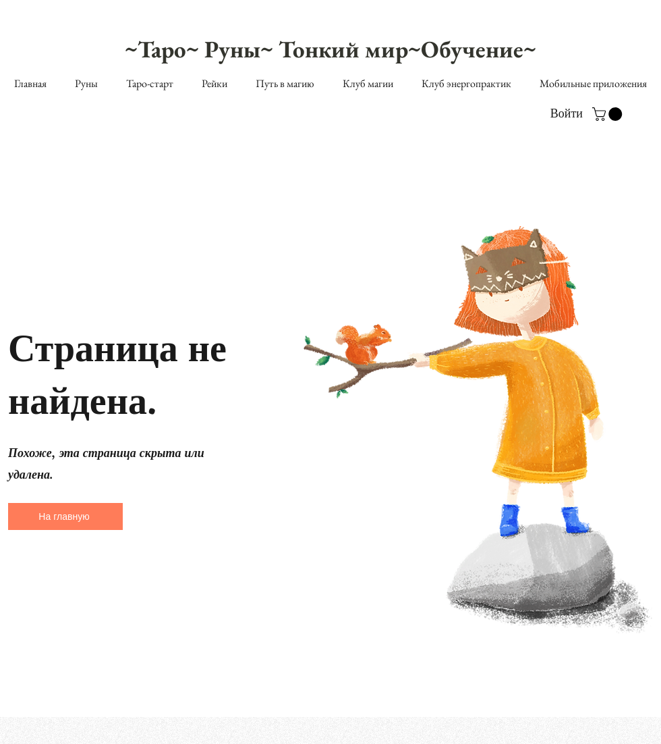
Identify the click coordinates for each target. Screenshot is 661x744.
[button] (608, 114)
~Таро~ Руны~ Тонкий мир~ (273, 49)
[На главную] (65, 516)
